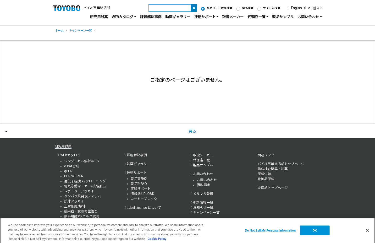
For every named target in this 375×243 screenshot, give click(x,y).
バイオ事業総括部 (96, 8)
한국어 (318, 8)
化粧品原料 (266, 179)
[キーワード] (170, 8)
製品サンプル (283, 17)
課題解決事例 (150, 17)
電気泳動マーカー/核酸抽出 (85, 186)
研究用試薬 (99, 17)
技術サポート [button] (205, 17)
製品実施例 (139, 179)
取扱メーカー (233, 17)
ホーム (59, 30)
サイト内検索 (271, 8)
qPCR (68, 171)
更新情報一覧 (203, 203)
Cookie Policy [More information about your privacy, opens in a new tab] (157, 241)
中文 (307, 8)
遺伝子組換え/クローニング (85, 181)
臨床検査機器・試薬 (273, 169)
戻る (192, 131)
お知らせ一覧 (203, 208)
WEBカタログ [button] (122, 17)
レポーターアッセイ (79, 191)
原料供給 (264, 174)
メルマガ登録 (203, 194)
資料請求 (203, 185)
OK (315, 232)
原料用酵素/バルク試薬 (81, 216)
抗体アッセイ (74, 201)
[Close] (367, 232)
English (296, 8)
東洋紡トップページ (273, 188)
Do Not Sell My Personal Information (270, 232)
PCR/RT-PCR (73, 176)
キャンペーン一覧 (80, 30)
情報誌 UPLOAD (142, 194)
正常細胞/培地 (75, 206)
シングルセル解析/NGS (81, 161)
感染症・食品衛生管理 (81, 211)
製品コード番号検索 (219, 8)
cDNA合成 (71, 166)
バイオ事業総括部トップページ (281, 164)
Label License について (144, 208)
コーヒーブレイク (144, 199)
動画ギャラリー (177, 17)
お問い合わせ (207, 180)
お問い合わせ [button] (308, 17)
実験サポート (141, 189)
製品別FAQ (139, 184)
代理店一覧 (201, 160)
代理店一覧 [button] (256, 17)
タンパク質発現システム (82, 196)
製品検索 (248, 8)
